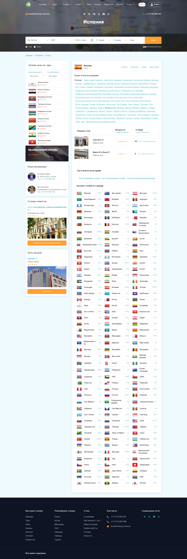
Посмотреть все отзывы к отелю (46, 243)
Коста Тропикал (82, 104)
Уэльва (155, 118)
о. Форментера (92, 111)
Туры (55, 4)
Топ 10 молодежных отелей (113, 178)
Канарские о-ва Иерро (149, 87)
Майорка (93, 108)
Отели (78, 4)
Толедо (136, 118)
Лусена (78, 108)
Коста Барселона (82, 97)
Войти (155, 4)
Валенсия (125, 84)
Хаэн (83, 122)
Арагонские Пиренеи (142, 80)
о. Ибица (151, 108)
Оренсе (109, 111)
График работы (90, 528)
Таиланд (58, 536)
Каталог (29, 532)
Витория (133, 84)
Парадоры (151, 111)
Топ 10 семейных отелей (89, 178)
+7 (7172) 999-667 (153, 14)
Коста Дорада (132, 101)
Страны (66, 4)
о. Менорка (80, 111)
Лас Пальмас (122, 104)
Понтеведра (80, 115)
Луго (151, 104)
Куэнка (92, 104)
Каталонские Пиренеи (139, 94)
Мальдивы (59, 524)
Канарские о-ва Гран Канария (126, 87)
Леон (130, 104)
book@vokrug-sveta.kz (39, 14)
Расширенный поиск (154, 46)
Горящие (42, 4)
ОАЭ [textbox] (53, 40)
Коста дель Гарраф (83, 101)
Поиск (153, 40)
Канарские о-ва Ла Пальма (86, 90)
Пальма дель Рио (120, 111)
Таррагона (120, 118)
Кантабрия (106, 94)
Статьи (144, 67)
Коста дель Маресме (101, 101)
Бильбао (110, 84)
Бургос (117, 84)
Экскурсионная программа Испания (100, 122)
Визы (89, 4)
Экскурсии (134, 67)
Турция (58, 540)
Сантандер (131, 115)
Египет (57, 517)
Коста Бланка (96, 97)
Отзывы (87, 532)
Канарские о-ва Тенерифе (132, 90)
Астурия (155, 80)
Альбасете (108, 80)
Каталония (124, 94)
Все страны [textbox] (53, 76)
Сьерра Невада (95, 118)
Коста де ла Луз (121, 97)
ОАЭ (57, 528)
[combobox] (37, 40)
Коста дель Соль (118, 101)
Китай (57, 521)
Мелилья (120, 108)
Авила (86, 80)
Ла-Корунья (111, 104)
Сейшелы (59, 532)
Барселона (101, 84)
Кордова (152, 94)
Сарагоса (155, 115)
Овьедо (102, 111)
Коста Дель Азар (136, 97)
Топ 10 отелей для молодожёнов (141, 178)
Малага (101, 108)
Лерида (136, 104)
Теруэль (129, 118)
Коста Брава (108, 97)
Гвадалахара (143, 84)
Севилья (78, 118)
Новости (88, 536)
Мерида (128, 108)
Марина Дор (110, 108)
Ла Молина (100, 104)
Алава (92, 80)
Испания (39, 56)
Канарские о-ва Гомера (103, 87)
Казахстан (108, 4)
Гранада (153, 84)
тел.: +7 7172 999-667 (46, 179)
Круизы (98, 4)
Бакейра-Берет (89, 84)
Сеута (85, 118)
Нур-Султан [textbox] (32, 40)
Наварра (143, 108)
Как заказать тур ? (92, 521)
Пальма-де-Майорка (137, 111)
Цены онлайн (154, 67)
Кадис (83, 87)
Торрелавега (145, 118)
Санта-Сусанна (143, 115)
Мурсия (136, 108)
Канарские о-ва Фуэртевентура (88, 94)
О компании (89, 517)
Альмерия (118, 80)
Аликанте (99, 80)
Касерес (115, 94)
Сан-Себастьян (119, 115)
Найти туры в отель (147, 141)
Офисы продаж (91, 524)
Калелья (89, 87)
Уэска (77, 122)
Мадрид (85, 108)
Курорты (124, 67)
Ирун (77, 87)
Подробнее (47, 291)
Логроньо (144, 104)
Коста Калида (145, 101)
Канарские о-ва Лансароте (109, 90)
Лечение (119, 4)
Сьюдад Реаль (109, 118)
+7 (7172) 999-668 (118, 522)
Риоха (110, 115)
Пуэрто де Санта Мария (97, 115)
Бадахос (78, 84)
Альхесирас (128, 80)
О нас (129, 4)
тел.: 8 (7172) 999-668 (46, 192)
